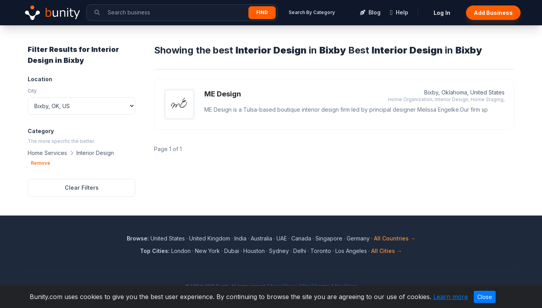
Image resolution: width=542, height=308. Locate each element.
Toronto (320, 250)
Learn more (450, 297)
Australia (261, 238)
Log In (442, 12)
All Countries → (395, 238)
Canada (301, 238)
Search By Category (312, 12)
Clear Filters (82, 187)
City (32, 91)
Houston (254, 250)
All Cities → (386, 250)
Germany (358, 238)
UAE (281, 238)
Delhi (299, 250)
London (181, 250)
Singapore (328, 238)
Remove (40, 163)
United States (168, 238)
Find (262, 12)
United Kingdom (209, 238)
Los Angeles (351, 250)
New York (207, 250)
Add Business (493, 12)
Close (484, 297)
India (240, 238)
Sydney (279, 250)
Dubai (231, 250)
